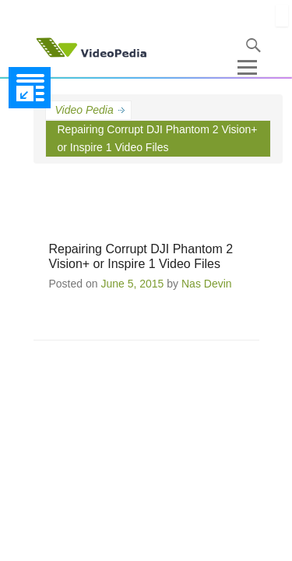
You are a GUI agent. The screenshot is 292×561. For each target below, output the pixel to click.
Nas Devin (206, 283)
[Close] (282, 15)
